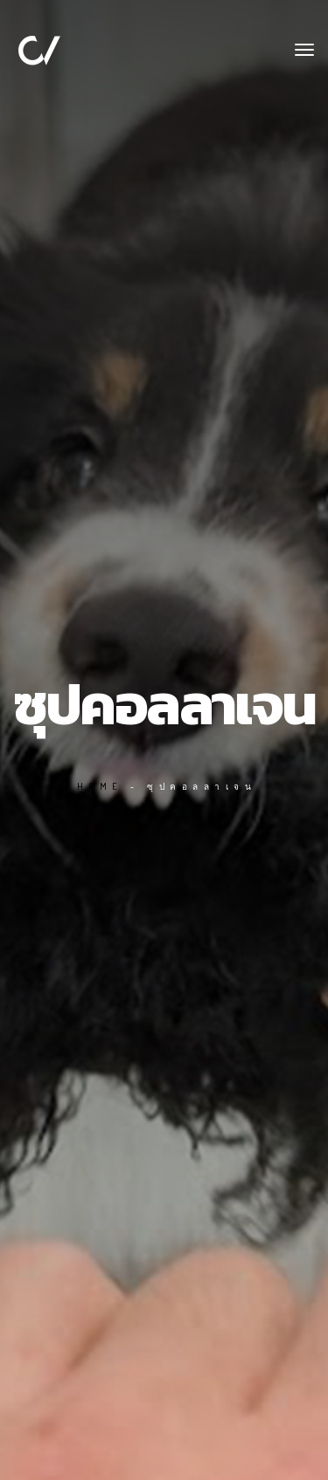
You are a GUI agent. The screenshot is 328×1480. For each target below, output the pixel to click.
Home (100, 786)
